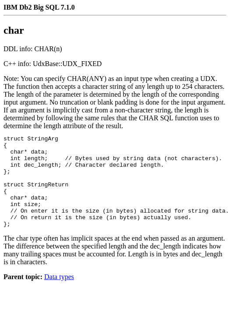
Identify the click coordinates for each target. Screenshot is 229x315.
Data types (59, 295)
